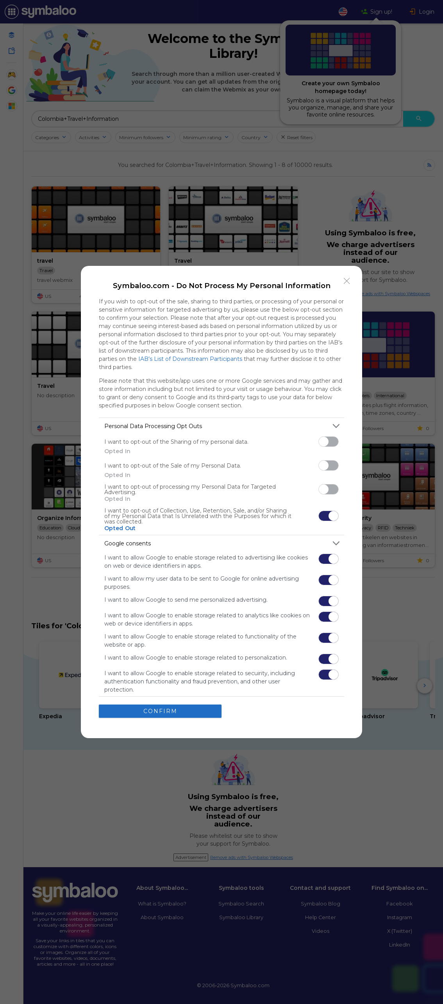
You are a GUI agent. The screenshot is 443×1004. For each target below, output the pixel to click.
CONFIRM (160, 711)
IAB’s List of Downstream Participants (190, 358)
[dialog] (221, 502)
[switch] (328, 441)
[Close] (346, 281)
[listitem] (221, 426)
